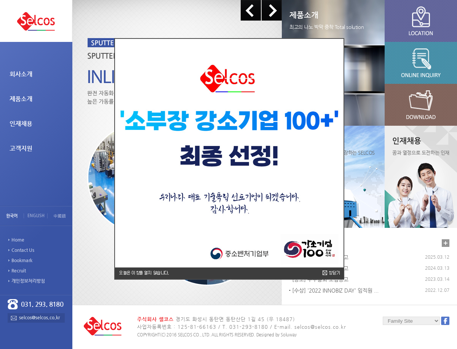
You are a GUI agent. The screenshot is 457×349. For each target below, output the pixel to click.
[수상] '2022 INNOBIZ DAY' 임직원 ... (335, 290)
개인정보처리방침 (28, 280)
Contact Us (22, 250)
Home (17, 239)
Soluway (288, 334)
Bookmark (21, 260)
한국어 (12, 215)
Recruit (18, 270)
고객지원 (21, 148)
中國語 (59, 216)
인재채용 (21, 123)
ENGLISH (36, 215)
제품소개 (21, 98)
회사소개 (21, 74)
